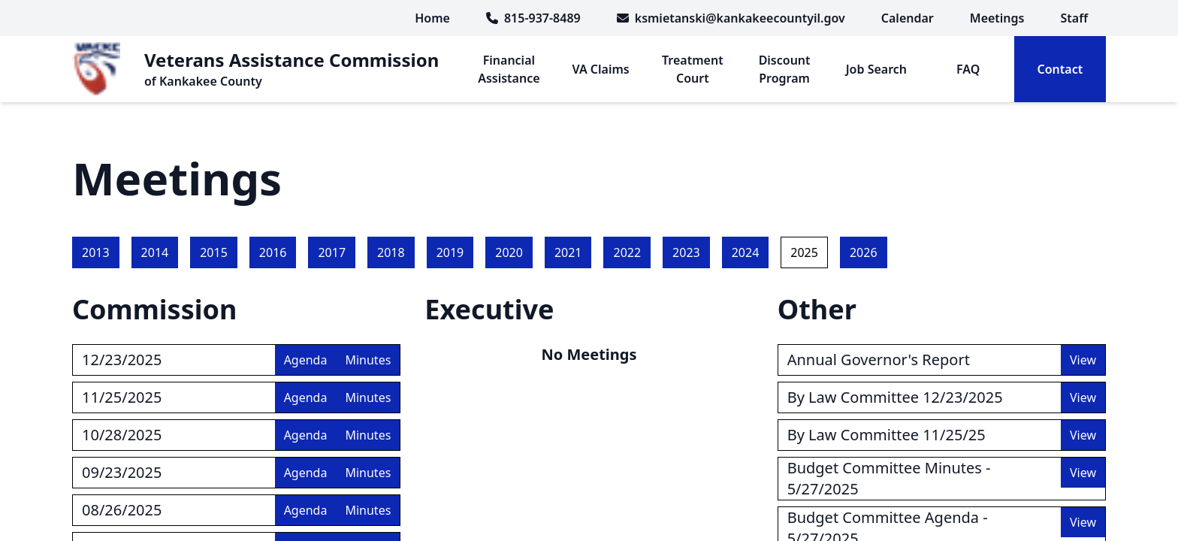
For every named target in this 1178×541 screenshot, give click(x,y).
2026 (863, 252)
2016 (273, 252)
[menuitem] (907, 18)
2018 (391, 252)
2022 (627, 252)
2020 (509, 252)
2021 (568, 252)
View (1083, 360)
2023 (686, 252)
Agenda (306, 360)
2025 (804, 252)
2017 (332, 252)
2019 (450, 252)
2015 (214, 252)
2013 (96, 252)
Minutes (368, 360)
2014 (155, 252)
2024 (746, 252)
